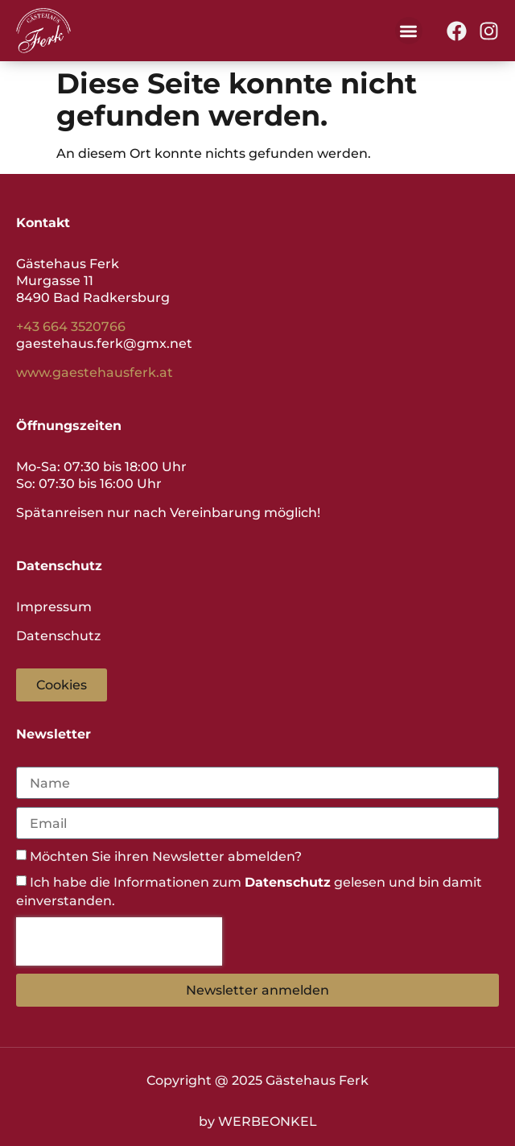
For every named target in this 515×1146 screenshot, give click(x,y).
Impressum (54, 606)
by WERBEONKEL (258, 1121)
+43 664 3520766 (71, 326)
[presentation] (119, 941)
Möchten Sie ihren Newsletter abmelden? (166, 856)
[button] (409, 31)
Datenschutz (58, 635)
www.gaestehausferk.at (94, 372)
